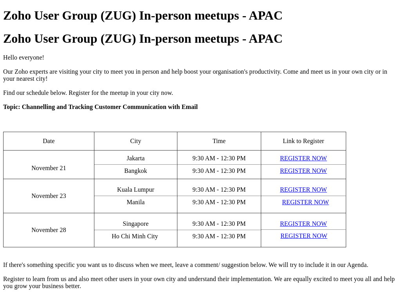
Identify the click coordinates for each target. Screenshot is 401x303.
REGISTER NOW (303, 158)
